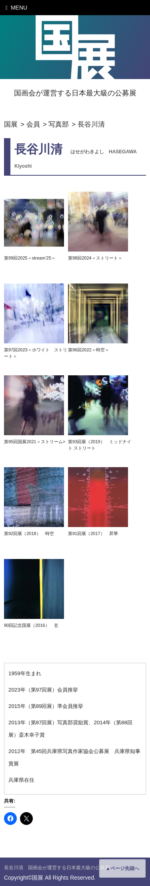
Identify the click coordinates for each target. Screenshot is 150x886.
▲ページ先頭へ (122, 868)
